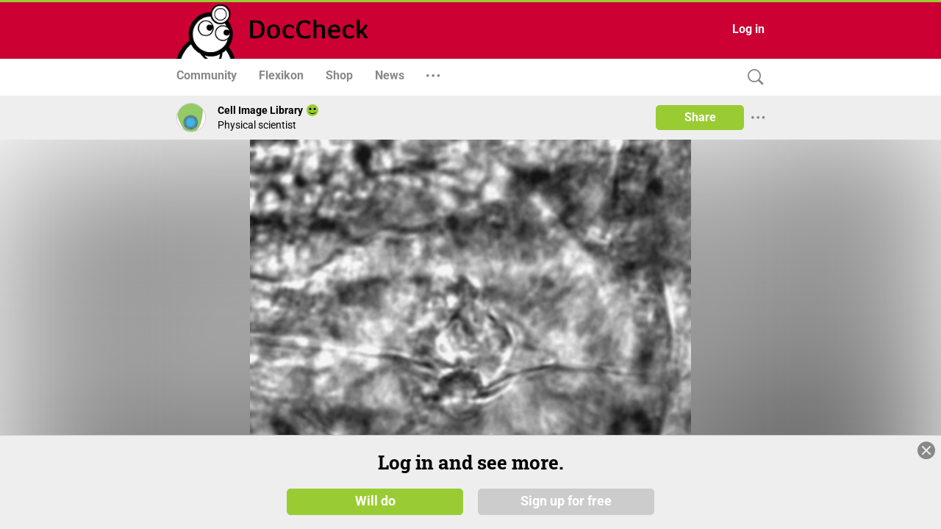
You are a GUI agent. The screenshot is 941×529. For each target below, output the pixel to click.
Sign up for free (566, 501)
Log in (748, 29)
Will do (375, 501)
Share (700, 117)
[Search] (752, 77)
